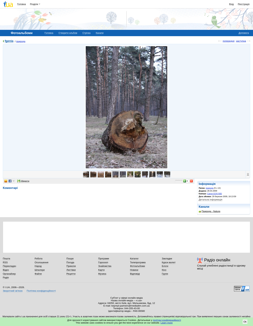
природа (20, 41)
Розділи (34, 4)
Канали (99, 33)
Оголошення (41, 262)
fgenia (9, 41)
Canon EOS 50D (214, 194)
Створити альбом (68, 33)
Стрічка (86, 33)
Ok (245, 321)
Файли (38, 273)
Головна (21, 4)
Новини (134, 270)
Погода (70, 262)
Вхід (231, 4)
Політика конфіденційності (41, 290)
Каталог (134, 258)
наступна (241, 41)
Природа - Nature (209, 211)
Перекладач (9, 266)
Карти (101, 270)
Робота (38, 258)
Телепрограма (138, 262)
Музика (102, 273)
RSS (5, 262)
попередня (228, 41)
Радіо (6, 277)
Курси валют (169, 262)
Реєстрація (243, 4)
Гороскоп (103, 262)
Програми (103, 258)
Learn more (167, 322)
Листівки (71, 270)
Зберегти (23, 181)
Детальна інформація (210, 199)
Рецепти (71, 273)
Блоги (165, 266)
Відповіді (135, 273)
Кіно (164, 270)
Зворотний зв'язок (12, 290)
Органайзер (9, 273)
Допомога (244, 33)
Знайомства (104, 266)
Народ (38, 266)
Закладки (167, 258)
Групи (165, 273)
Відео (6, 270)
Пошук (70, 258)
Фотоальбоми (137, 266)
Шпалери (40, 270)
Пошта (6, 258)
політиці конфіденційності (167, 320)
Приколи (71, 266)
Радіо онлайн (217, 260)
